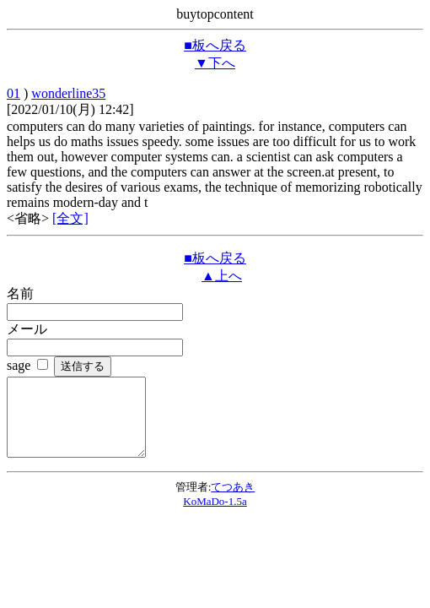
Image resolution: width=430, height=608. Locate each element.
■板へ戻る (215, 45)
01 (13, 93)
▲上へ (222, 276)
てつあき (233, 502)
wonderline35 (68, 93)
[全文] (70, 218)
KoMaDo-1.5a (214, 516)
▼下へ (215, 63)
